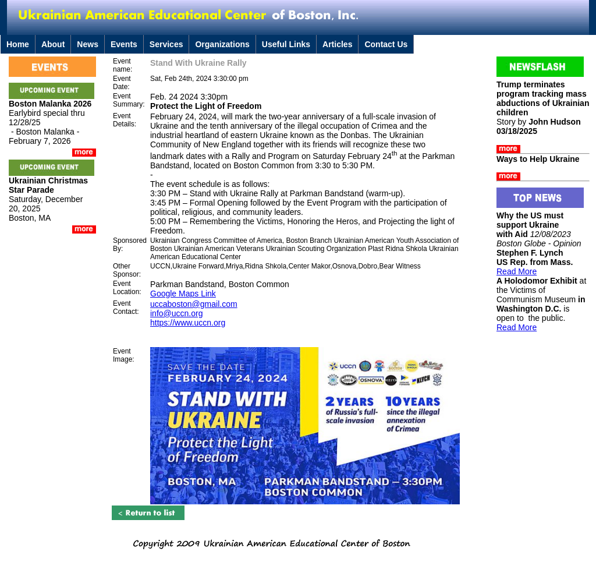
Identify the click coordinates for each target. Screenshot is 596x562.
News (87, 44)
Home (17, 44)
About (53, 44)
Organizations (222, 44)
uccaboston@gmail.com (193, 304)
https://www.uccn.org (187, 322)
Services (166, 44)
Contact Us (385, 44)
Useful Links (286, 44)
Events (124, 44)
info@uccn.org (176, 313)
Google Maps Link (183, 293)
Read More (516, 271)
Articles (337, 44)
